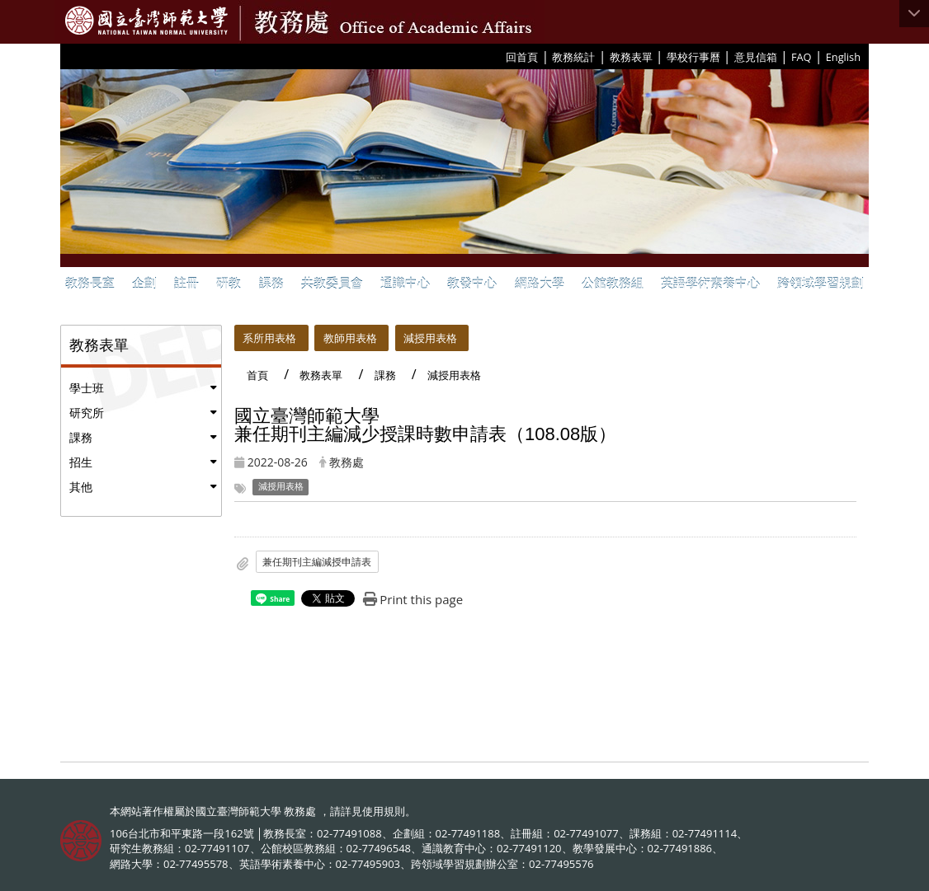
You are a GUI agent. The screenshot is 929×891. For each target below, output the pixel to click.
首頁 (257, 375)
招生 (80, 462)
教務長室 (90, 282)
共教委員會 (332, 282)
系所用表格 (269, 338)
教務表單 (631, 56)
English (843, 56)
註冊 (186, 282)
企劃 (144, 282)
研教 (228, 282)
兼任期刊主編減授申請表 (316, 562)
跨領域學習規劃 (820, 282)
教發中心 (472, 282)
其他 (80, 487)
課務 (271, 282)
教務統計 (573, 56)
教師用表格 (350, 338)
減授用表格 (430, 338)
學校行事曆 (693, 56)
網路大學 (539, 282)
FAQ (801, 56)
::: (500, 56)
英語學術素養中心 (710, 282)
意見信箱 (755, 56)
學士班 (86, 388)
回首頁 (522, 56)
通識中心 (405, 282)
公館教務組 (613, 282)
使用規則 (383, 811)
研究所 (86, 412)
